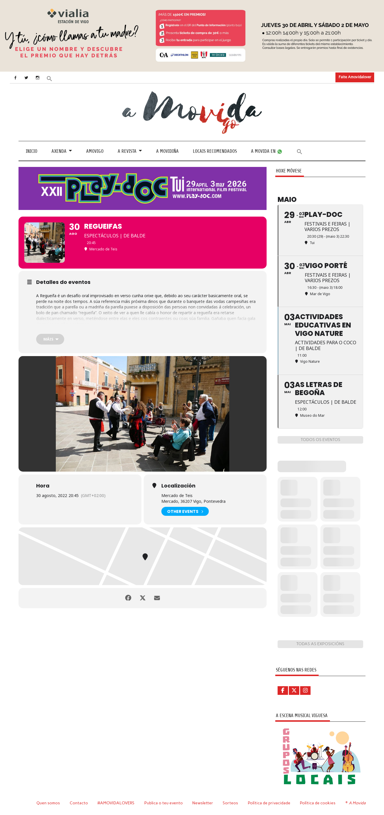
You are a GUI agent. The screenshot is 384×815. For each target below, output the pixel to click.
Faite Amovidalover (355, 77)
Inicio (31, 151)
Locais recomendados (215, 151)
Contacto (79, 803)
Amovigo (95, 151)
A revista (127, 151)
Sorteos (230, 803)
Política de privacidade (269, 803)
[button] (49, 78)
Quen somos (48, 803)
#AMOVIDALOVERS (115, 803)
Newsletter (202, 803)
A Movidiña (167, 151)
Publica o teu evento (163, 803)
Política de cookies (317, 803)
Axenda (59, 151)
